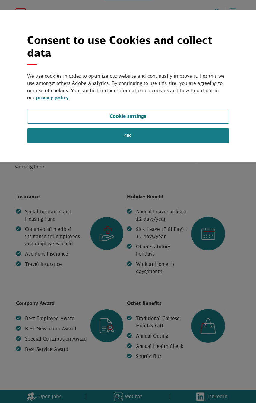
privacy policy (209, 90)
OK (128, 128)
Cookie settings (128, 108)
